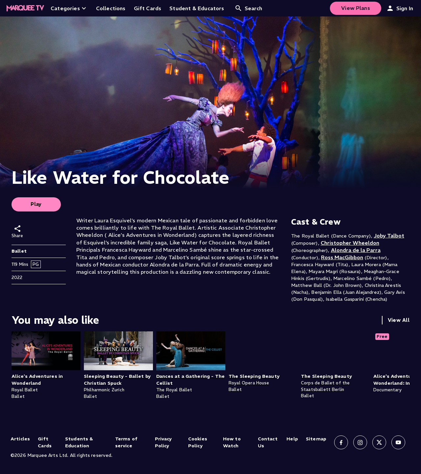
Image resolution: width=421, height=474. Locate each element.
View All (398, 320)
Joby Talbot (389, 235)
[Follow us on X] (379, 442)
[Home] (25, 8)
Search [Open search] (248, 8)
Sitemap (316, 439)
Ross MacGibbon (342, 257)
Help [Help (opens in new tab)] (292, 439)
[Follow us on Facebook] (341, 442)
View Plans (355, 8)
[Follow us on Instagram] (360, 442)
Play (36, 204)
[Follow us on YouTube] (398, 442)
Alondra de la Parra (356, 250)
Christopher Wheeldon (350, 242)
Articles (20, 439)
